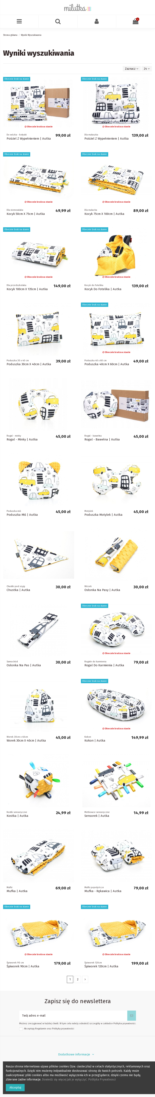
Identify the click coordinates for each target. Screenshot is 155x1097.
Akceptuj (15, 1087)
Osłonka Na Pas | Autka (24, 665)
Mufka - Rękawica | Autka (102, 891)
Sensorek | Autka (96, 816)
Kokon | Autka (94, 740)
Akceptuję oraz (49, 1028)
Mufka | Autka (17, 891)
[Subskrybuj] (131, 1016)
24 (147, 69)
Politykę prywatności (63, 1028)
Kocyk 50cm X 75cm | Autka (26, 214)
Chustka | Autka (18, 590)
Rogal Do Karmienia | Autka (104, 665)
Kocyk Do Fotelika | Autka (102, 289)
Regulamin (40, 1028)
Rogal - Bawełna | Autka (102, 439)
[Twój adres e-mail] (73, 1016)
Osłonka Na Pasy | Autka (102, 590)
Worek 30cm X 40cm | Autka (26, 740)
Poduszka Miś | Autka (22, 515)
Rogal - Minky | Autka (22, 439)
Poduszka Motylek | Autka (103, 515)
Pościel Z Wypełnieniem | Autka (29, 138)
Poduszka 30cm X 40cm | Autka (29, 364)
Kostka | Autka (17, 816)
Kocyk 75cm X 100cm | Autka (104, 214)
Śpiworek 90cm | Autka (23, 966)
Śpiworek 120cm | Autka (101, 966)
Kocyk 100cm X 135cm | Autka (27, 289)
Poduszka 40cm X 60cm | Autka (106, 364)
